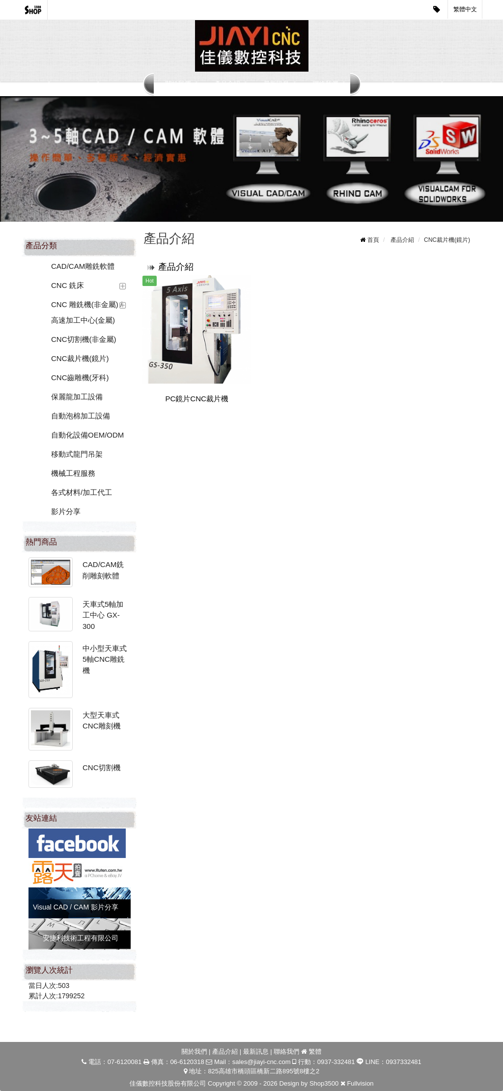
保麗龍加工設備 (77, 396)
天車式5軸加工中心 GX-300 (103, 615)
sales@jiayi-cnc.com (261, 1061)
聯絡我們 (325, 83)
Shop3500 (323, 1083)
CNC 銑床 (67, 285)
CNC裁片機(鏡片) (80, 358)
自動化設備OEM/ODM (87, 435)
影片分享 (66, 511)
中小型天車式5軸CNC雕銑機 (105, 659)
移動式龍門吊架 (77, 454)
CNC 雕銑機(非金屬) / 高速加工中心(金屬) (86, 312)
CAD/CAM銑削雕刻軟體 (103, 570)
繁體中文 (465, 9)
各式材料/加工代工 (81, 492)
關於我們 (178, 83)
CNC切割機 (102, 767)
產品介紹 (227, 83)
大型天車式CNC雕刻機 (102, 720)
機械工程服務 (73, 473)
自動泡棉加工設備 (80, 416)
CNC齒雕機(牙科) (80, 377)
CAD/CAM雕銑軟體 (82, 266)
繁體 (315, 1051)
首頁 (373, 239)
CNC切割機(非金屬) (83, 339)
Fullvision (360, 1083)
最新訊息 (276, 83)
